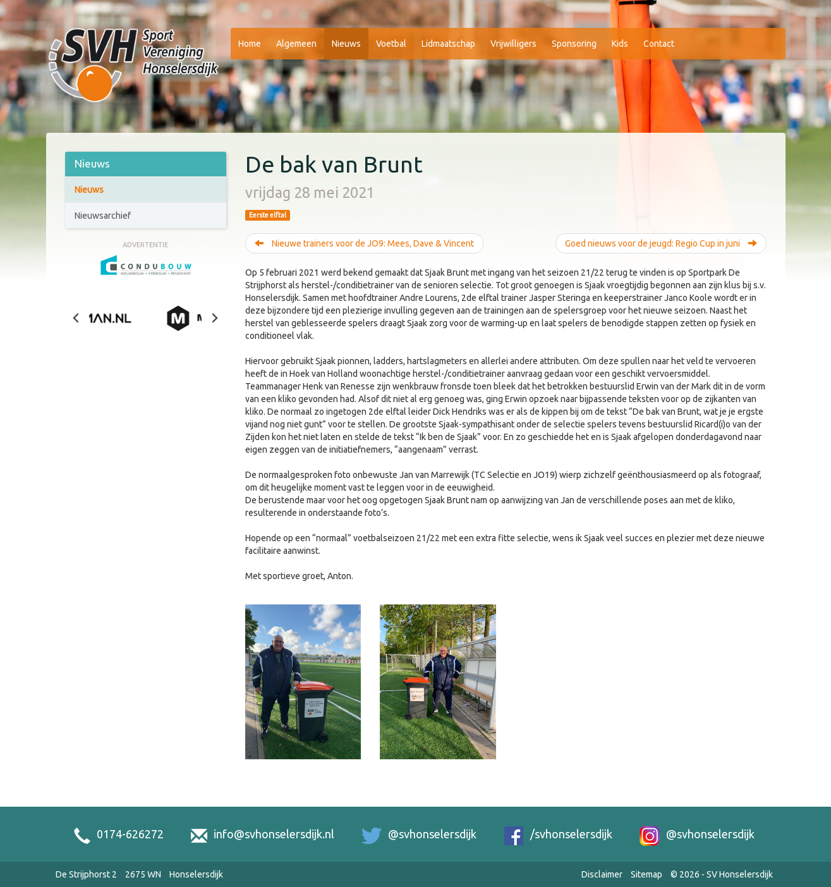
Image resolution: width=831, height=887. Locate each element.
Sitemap (646, 874)
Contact (658, 44)
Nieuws (346, 44)
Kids (620, 44)
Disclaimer (601, 874)
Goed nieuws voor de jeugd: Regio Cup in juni (661, 243)
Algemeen (296, 44)
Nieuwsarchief (103, 216)
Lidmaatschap (448, 44)
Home (249, 44)
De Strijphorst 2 (86, 874)
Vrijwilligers (513, 44)
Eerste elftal (267, 215)
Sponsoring (574, 44)
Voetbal (391, 44)
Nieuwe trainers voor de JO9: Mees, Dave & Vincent (364, 243)
